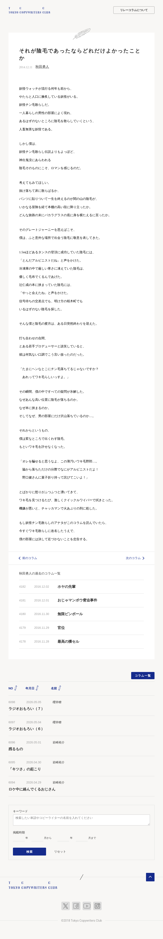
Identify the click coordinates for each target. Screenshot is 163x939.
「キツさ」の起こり (24, 769)
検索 (29, 851)
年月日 (32, 688)
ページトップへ (150, 876)
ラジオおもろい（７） (26, 709)
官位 (61, 628)
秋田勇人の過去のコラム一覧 (39, 573)
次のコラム (133, 557)
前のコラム (29, 557)
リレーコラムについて (134, 10)
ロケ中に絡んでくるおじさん (31, 789)
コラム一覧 (143, 675)
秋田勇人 (42, 66)
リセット (60, 851)
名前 (56, 688)
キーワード (20, 811)
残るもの (15, 749)
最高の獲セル (68, 641)
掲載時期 (19, 832)
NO (13, 688)
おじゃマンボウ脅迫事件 (77, 600)
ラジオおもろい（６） (26, 729)
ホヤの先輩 (67, 586)
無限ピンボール (70, 614)
